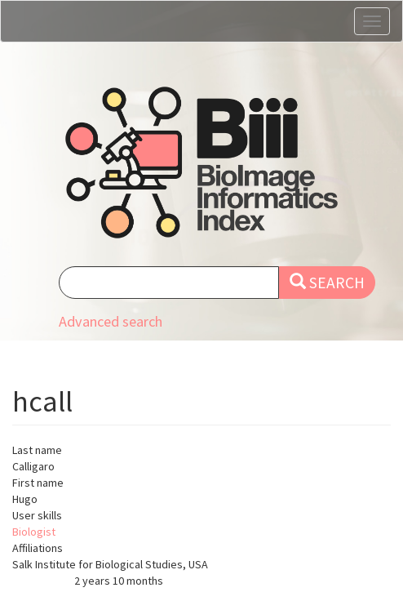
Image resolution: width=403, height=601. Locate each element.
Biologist (33, 531)
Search (327, 282)
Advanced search (110, 321)
